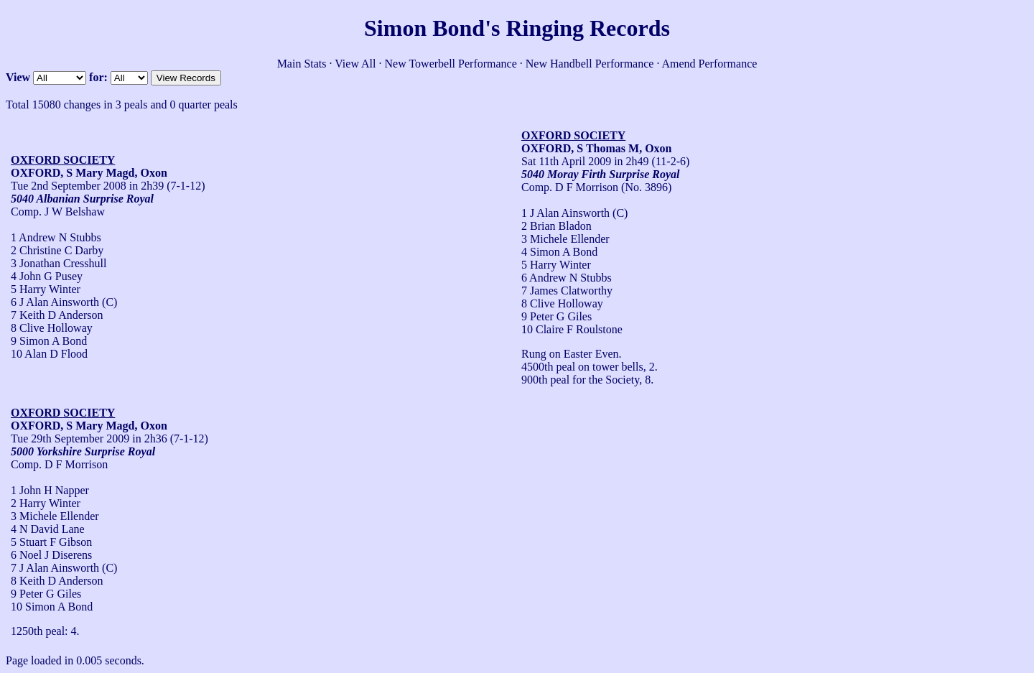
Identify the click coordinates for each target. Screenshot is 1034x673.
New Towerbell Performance (451, 63)
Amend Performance (710, 63)
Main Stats (302, 63)
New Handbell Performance (590, 63)
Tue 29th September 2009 (70, 438)
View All (355, 63)
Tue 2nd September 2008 (68, 186)
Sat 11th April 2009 (566, 161)
